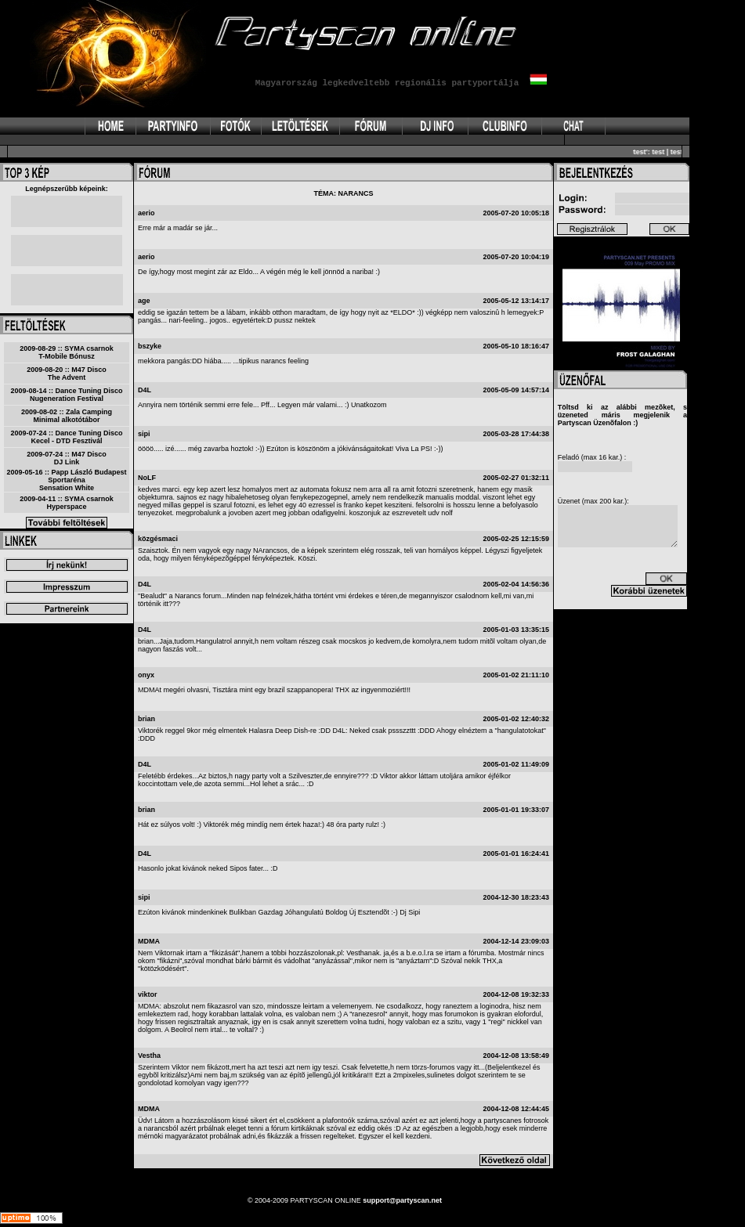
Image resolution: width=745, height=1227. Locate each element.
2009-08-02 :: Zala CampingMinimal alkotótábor (66, 416)
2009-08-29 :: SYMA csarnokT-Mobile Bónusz (67, 352)
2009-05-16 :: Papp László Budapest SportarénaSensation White (66, 480)
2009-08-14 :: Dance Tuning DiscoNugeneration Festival (67, 394)
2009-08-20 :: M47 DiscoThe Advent (67, 373)
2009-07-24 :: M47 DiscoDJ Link (67, 458)
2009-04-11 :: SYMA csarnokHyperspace (67, 503)
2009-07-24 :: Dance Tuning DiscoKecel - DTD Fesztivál (67, 437)
